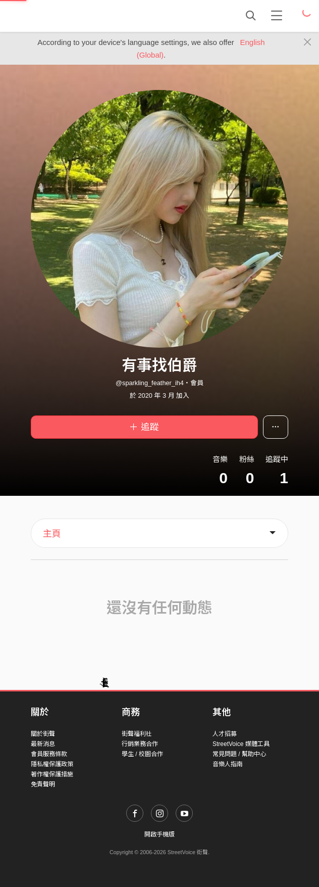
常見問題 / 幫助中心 (239, 754)
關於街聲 (43, 733)
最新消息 (43, 744)
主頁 (52, 534)
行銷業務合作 (140, 744)
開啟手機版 (159, 834)
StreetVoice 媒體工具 (241, 744)
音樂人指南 (227, 764)
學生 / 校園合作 (142, 754)
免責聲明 (43, 784)
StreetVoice (72, 16)
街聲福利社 (137, 733)
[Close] (307, 42)
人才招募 (224, 733)
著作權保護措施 (52, 774)
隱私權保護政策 (52, 764)
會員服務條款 (49, 754)
